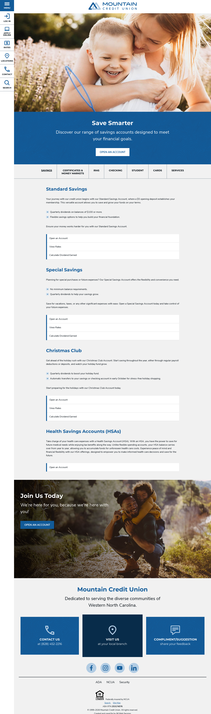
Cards (157, 170)
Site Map (117, 703)
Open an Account (112, 152)
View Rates (55, 246)
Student (138, 170)
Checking (115, 170)
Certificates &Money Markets (73, 172)
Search (107, 703)
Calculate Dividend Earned (63, 255)
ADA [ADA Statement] (99, 682)
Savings (46, 170)
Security (124, 682)
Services (178, 170)
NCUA (111, 682)
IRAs (96, 170)
